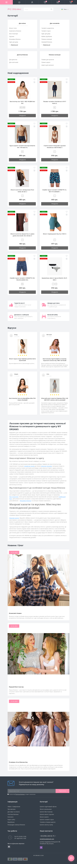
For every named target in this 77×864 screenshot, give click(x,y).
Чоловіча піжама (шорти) (47, 822)
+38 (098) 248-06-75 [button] (48, 836)
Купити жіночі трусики (47, 814)
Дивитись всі (13, 45)
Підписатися (62, 791)
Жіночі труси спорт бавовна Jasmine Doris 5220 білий (22, 359)
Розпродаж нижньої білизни (16, 825)
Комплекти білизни (15, 31)
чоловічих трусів (29, 466)
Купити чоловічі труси (47, 819)
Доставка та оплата (14, 812)
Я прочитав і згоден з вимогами (22, 794)
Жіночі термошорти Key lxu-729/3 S (54, 234)
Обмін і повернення (14, 806)
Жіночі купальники (46, 809)
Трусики (11, 36)
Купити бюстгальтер (46, 812)
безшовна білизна (25, 501)
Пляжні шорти (45, 62)
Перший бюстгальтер (16, 687)
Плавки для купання (47, 59)
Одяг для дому (13, 42)
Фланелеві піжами (15, 613)
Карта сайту (11, 819)
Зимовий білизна (46, 42)
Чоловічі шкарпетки (47, 28)
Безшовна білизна (15, 39)
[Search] (51, 9)
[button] (32, 2)
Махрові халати (14, 518)
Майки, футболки (46, 36)
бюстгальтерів (13, 497)
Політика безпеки (20, 794)
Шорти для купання (47, 65)
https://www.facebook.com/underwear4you (8, 846)
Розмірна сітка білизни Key (18, 762)
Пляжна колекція (46, 39)
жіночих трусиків (46, 466)
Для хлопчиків (13, 62)
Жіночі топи (13, 28)
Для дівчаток (13, 59)
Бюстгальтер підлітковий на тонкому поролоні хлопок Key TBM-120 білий (54, 359)
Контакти (10, 817)
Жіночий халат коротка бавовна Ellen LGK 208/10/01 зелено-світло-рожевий (54, 399)
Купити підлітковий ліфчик (48, 806)
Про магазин (11, 809)
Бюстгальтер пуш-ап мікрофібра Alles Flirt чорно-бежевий (22, 399)
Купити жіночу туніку (46, 825)
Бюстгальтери (13, 34)
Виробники (11, 822)
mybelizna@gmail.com (47, 839)
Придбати (22, 115)
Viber (41, 847)
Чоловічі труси (46, 31)
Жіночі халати (44, 817)
